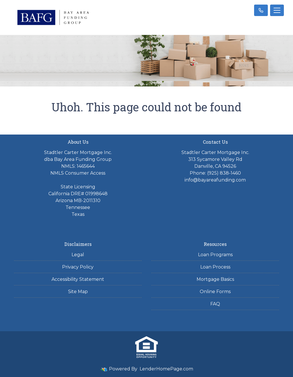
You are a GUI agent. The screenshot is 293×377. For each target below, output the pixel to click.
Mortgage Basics (215, 279)
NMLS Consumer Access (77, 173)
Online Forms (215, 291)
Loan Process (215, 267)
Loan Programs (215, 254)
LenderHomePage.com (166, 369)
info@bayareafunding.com (215, 180)
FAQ (215, 304)
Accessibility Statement (78, 279)
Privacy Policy (78, 267)
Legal (78, 254)
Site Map (78, 291)
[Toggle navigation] (277, 10)
